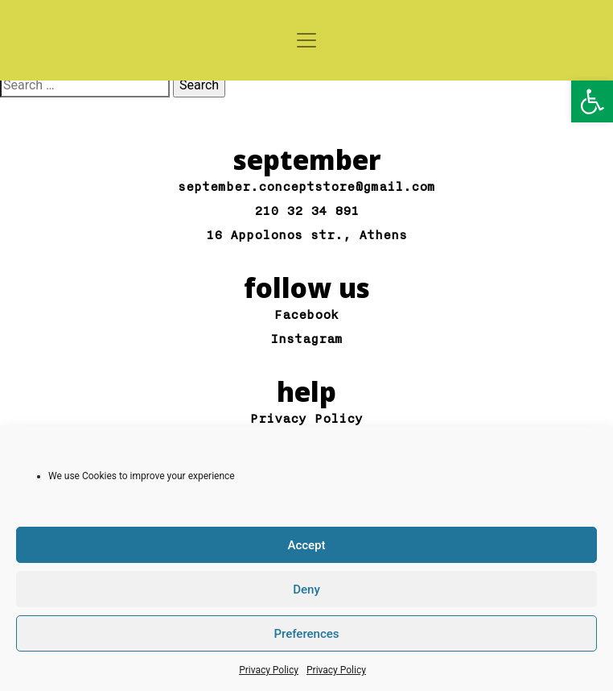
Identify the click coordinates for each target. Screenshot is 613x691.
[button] (592, 101)
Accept (306, 545)
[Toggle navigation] (306, 40)
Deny (306, 589)
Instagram (306, 339)
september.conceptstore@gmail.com (306, 187)
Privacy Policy (268, 670)
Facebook (306, 315)
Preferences (306, 634)
